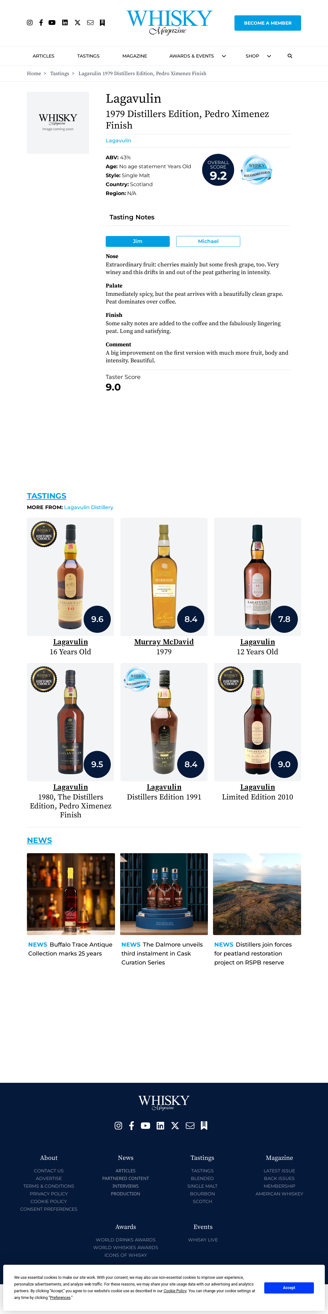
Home (34, 73)
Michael (208, 241)
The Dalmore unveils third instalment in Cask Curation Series (162, 953)
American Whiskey (279, 1194)
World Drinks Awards (126, 1240)
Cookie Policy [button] (175, 1291)
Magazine (134, 56)
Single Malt (202, 1186)
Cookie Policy (48, 1201)
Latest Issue (279, 1171)
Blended (202, 1178)
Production (125, 1194)
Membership (279, 1186)
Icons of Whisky (125, 1255)
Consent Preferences (49, 1209)
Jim (138, 241)
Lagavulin (118, 141)
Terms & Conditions (48, 1186)
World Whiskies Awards (125, 1247)
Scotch (202, 1201)
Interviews (125, 1186)
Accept (289, 1288)
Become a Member (267, 23)
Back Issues (279, 1178)
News (37, 944)
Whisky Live (203, 1240)
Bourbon (202, 1194)
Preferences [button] (60, 1297)
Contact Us (49, 1171)
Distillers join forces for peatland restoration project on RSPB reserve (253, 953)
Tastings (88, 56)
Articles (43, 56)
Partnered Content (125, 1178)
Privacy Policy (49, 1194)
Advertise (49, 1178)
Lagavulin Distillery (70, 507)
